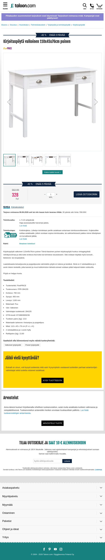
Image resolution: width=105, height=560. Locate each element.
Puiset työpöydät (32, 345)
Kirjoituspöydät (79, 25)
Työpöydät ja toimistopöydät (58, 25)
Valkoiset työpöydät (13, 345)
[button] (9, 102)
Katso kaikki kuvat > (52, 172)
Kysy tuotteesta (52, 380)
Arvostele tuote (52, 423)
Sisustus (13, 25)
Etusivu (4, 25)
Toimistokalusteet (38, 25)
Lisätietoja (98, 469)
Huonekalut (24, 25)
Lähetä (67, 461)
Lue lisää (23, 226)
